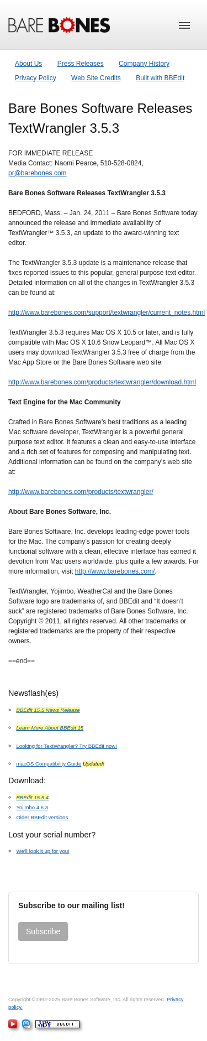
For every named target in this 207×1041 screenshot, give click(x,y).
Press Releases (80, 63)
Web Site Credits (96, 78)
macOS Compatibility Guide (48, 764)
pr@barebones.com (37, 173)
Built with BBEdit (160, 78)
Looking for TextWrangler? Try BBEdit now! (66, 746)
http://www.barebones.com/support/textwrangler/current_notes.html (106, 312)
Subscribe (43, 931)
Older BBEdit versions (42, 817)
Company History (144, 63)
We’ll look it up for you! (42, 851)
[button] (184, 25)
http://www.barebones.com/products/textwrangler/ (80, 492)
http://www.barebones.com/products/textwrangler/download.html (102, 382)
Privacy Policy (35, 78)
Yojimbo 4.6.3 (32, 807)
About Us (28, 63)
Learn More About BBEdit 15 (49, 728)
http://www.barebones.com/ (115, 571)
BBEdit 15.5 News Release (47, 710)
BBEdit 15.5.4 (32, 797)
